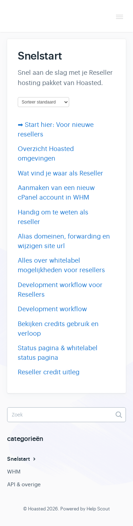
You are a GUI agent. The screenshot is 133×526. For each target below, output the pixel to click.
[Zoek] (66, 414)
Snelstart (22, 459)
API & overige (24, 484)
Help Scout (98, 509)
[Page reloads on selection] (43, 102)
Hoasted (37, 509)
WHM (14, 471)
